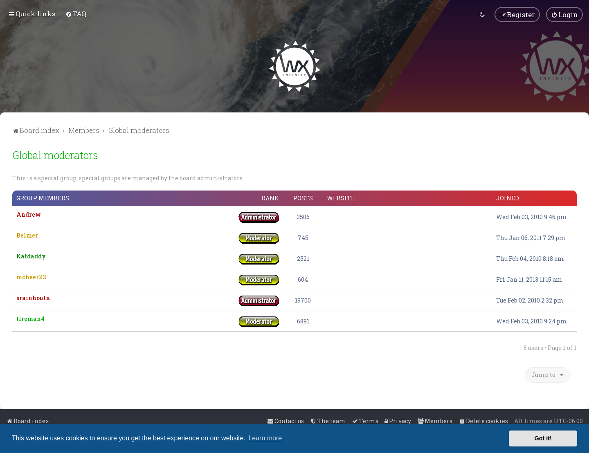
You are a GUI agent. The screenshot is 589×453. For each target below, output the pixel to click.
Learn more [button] (265, 438)
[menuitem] (75, 13)
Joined (507, 198)
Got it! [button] (543, 438)
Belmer (27, 235)
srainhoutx (33, 297)
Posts (303, 198)
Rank (270, 198)
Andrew (28, 214)
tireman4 (30, 318)
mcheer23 (31, 276)
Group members (42, 198)
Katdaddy (31, 256)
